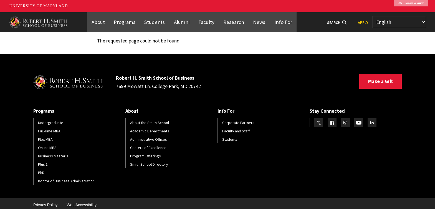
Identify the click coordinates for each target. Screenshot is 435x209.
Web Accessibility (82, 201)
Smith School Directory (149, 160)
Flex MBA (45, 136)
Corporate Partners (238, 119)
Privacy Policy (45, 201)
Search (333, 20)
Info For (278, 20)
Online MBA (47, 144)
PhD (41, 169)
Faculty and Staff (236, 127)
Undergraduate (50, 119)
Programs (128, 20)
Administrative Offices (148, 136)
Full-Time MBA (49, 127)
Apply (363, 20)
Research (231, 20)
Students (157, 20)
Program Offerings (145, 152)
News (255, 20)
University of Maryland (38, 6)
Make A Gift (411, 6)
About (103, 20)
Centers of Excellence (148, 144)
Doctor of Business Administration (66, 177)
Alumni (182, 20)
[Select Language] (399, 21)
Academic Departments (149, 127)
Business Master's (53, 152)
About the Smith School (149, 119)
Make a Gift (380, 78)
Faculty (206, 20)
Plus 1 (43, 160)
